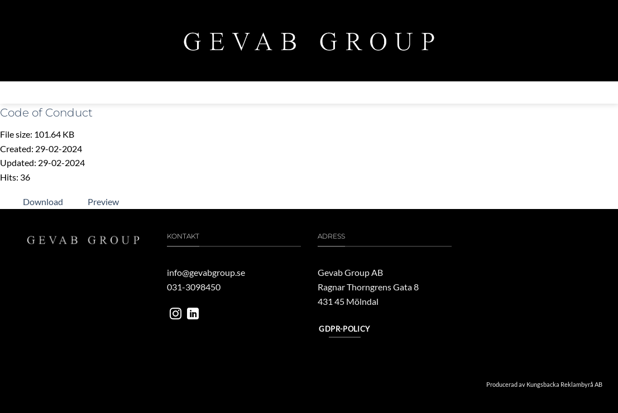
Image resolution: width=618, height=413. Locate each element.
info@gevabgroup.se (206, 272)
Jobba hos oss (430, 93)
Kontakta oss (493, 93)
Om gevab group (120, 93)
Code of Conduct (46, 112)
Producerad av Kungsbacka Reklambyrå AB (544, 384)
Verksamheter (194, 92)
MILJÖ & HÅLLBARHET (274, 93)
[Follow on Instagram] (175, 314)
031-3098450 (194, 286)
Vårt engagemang (357, 93)
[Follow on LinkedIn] (193, 314)
